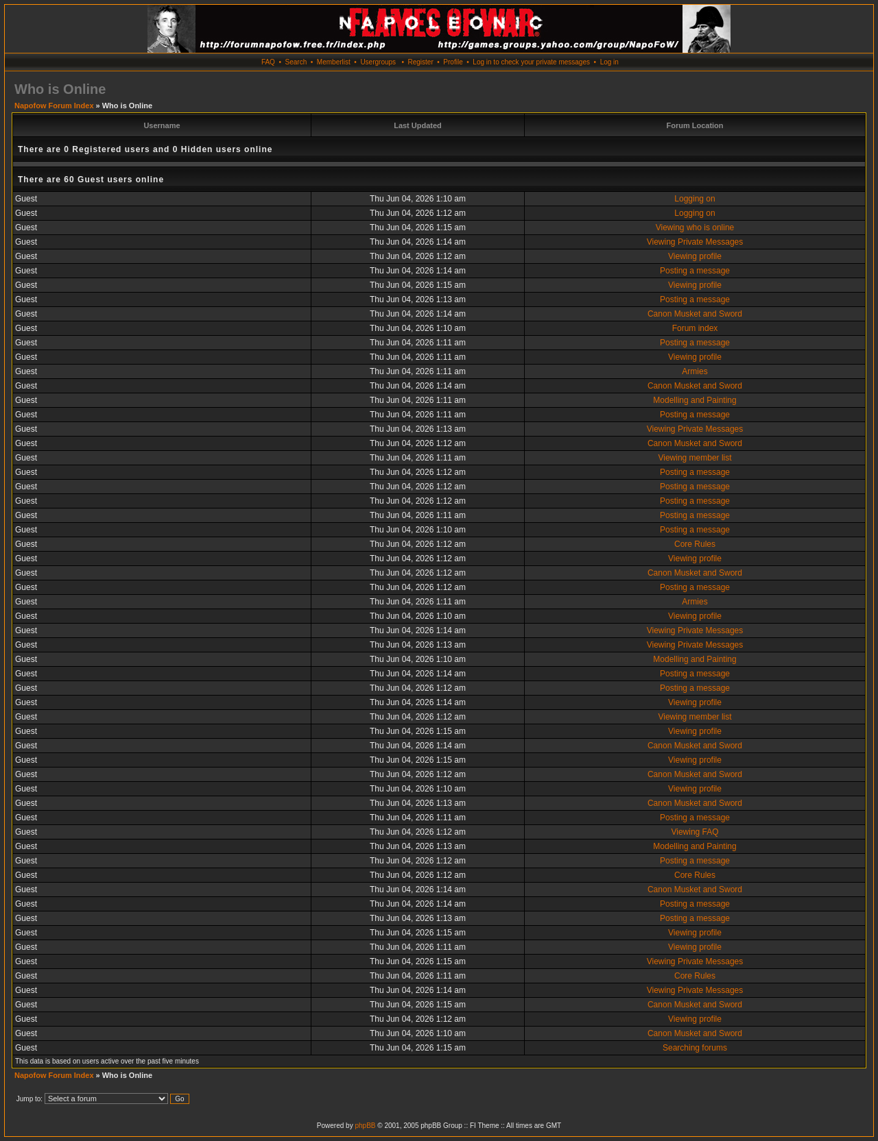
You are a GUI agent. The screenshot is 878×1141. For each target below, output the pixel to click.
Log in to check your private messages (531, 62)
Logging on (694, 199)
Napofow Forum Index (54, 105)
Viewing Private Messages (695, 242)
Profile (452, 62)
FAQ (268, 62)
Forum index (695, 328)
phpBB (365, 1125)
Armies (694, 371)
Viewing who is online (695, 227)
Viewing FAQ (694, 832)
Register (420, 62)
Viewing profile (695, 256)
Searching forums (695, 1048)
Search (296, 62)
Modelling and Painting (694, 400)
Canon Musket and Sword (695, 314)
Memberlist (334, 62)
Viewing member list (694, 458)
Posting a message (695, 270)
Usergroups (378, 62)
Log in (609, 62)
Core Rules (694, 544)
